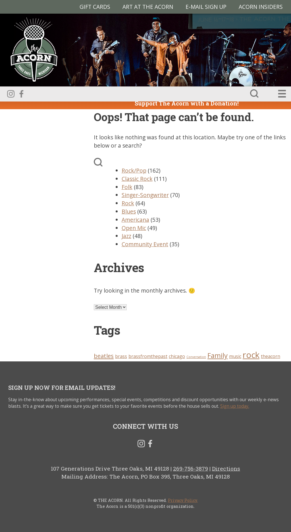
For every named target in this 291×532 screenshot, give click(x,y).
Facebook (21, 94)
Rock (128, 203)
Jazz (126, 236)
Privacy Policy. (183, 500)
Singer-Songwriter (145, 195)
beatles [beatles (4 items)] (104, 356)
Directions (226, 468)
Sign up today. (234, 406)
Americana (135, 219)
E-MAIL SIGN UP (206, 7)
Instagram (10, 94)
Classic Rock (137, 179)
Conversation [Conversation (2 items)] (196, 357)
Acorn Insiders (261, 7)
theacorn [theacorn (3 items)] (270, 356)
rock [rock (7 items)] (251, 355)
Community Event (145, 244)
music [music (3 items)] (235, 356)
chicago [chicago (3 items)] (177, 356)
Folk (127, 187)
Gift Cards (95, 7)
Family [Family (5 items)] (217, 355)
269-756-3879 (190, 468)
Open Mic (134, 228)
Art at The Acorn (147, 7)
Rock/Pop (134, 170)
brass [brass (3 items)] (121, 356)
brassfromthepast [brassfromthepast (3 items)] (147, 356)
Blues (129, 211)
